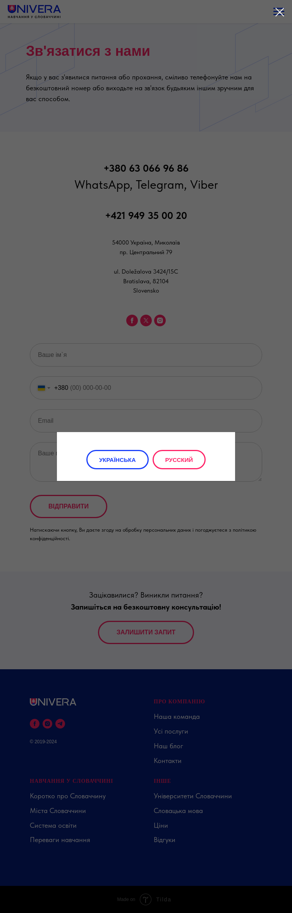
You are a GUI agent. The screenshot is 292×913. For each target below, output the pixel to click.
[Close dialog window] (279, 12)
